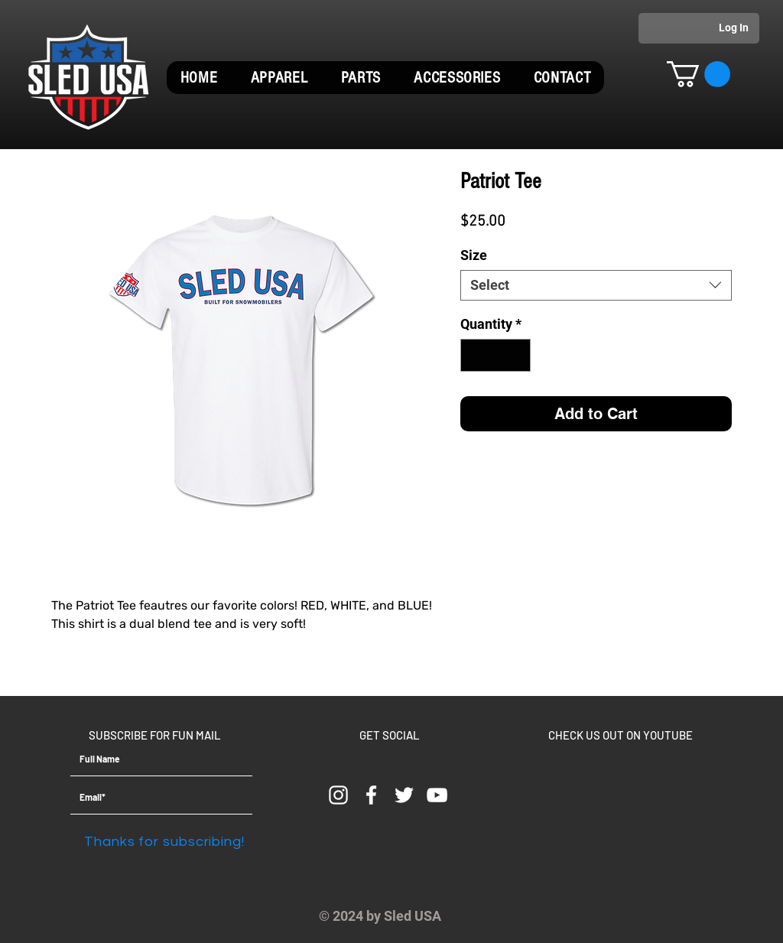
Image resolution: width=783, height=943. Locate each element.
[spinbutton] (495, 355)
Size (473, 255)
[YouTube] (437, 795)
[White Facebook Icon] (371, 795)
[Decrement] (474, 355)
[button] (279, 77)
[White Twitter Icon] (404, 795)
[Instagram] (338, 795)
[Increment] (516, 355)
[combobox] (596, 285)
